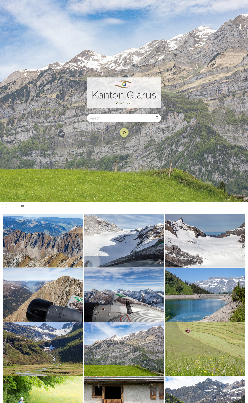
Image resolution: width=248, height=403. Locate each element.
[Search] (124, 118)
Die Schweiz (125, 103)
